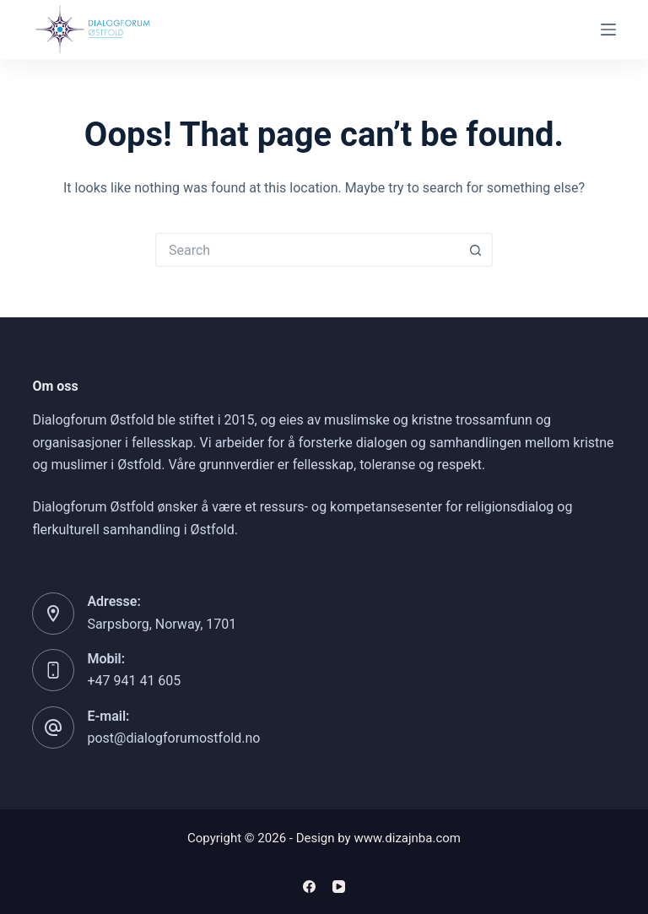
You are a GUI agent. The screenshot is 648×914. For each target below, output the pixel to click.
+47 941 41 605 (134, 681)
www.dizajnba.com (407, 838)
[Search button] (476, 250)
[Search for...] (307, 250)
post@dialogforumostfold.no (173, 738)
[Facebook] (309, 886)
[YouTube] (338, 886)
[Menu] (608, 29)
